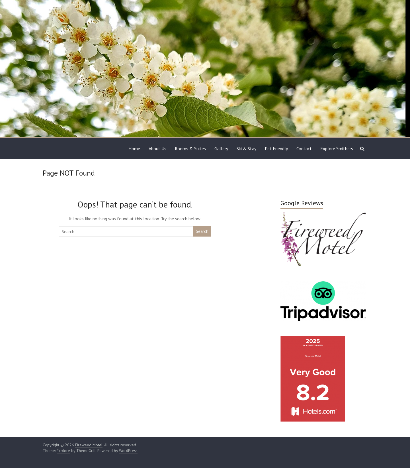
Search (202, 231)
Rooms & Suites (190, 148)
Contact (304, 148)
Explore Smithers (336, 148)
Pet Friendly (276, 148)
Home (134, 148)
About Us (157, 148)
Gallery (221, 148)
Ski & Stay (246, 148)
